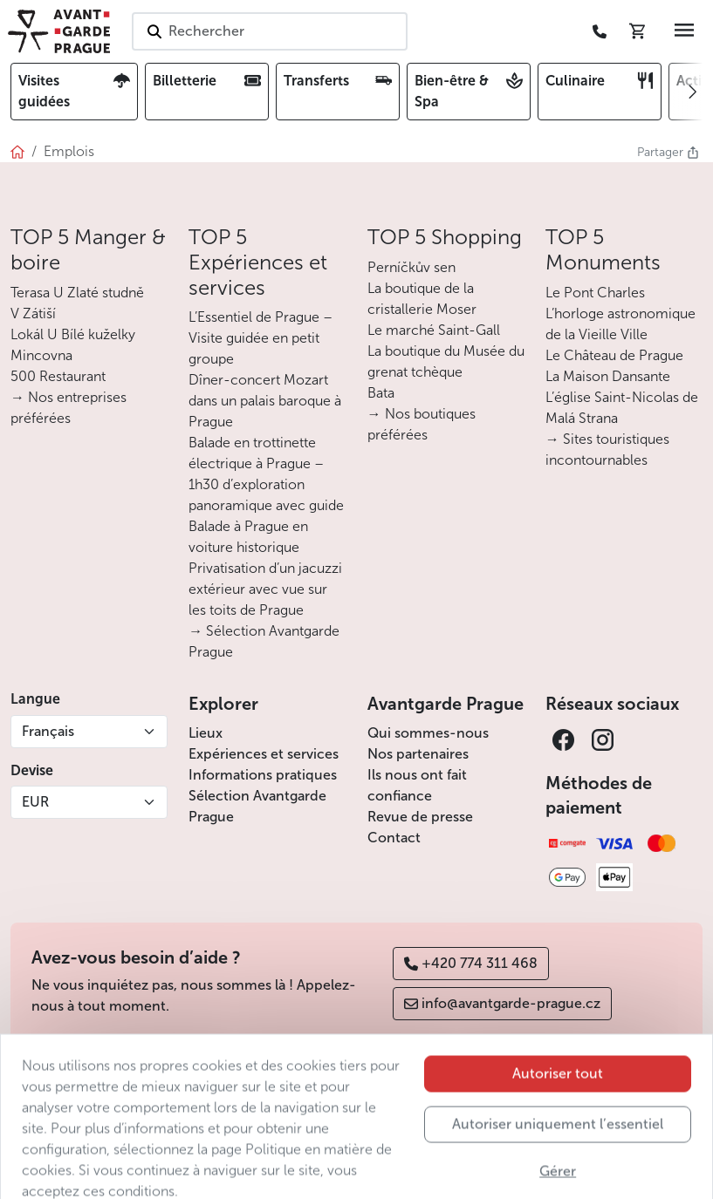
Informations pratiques (263, 774)
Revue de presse (420, 816)
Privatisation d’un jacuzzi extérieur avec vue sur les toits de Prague (265, 589)
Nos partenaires (418, 754)
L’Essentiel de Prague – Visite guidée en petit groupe (261, 338)
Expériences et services (264, 754)
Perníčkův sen (411, 267)
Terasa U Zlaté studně (77, 292)
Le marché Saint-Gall (433, 330)
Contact (394, 837)
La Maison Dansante (607, 376)
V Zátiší (33, 313)
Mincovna (41, 355)
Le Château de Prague (614, 355)
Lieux (206, 733)
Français (48, 731)
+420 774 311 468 (471, 963)
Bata (380, 393)
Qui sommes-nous (428, 733)
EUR (35, 802)
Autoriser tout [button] (557, 1115)
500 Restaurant (58, 376)
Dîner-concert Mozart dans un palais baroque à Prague (265, 400)
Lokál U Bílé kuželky (72, 334)
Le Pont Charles (595, 292)
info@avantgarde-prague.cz (502, 1003)
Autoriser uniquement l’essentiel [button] (557, 1165)
